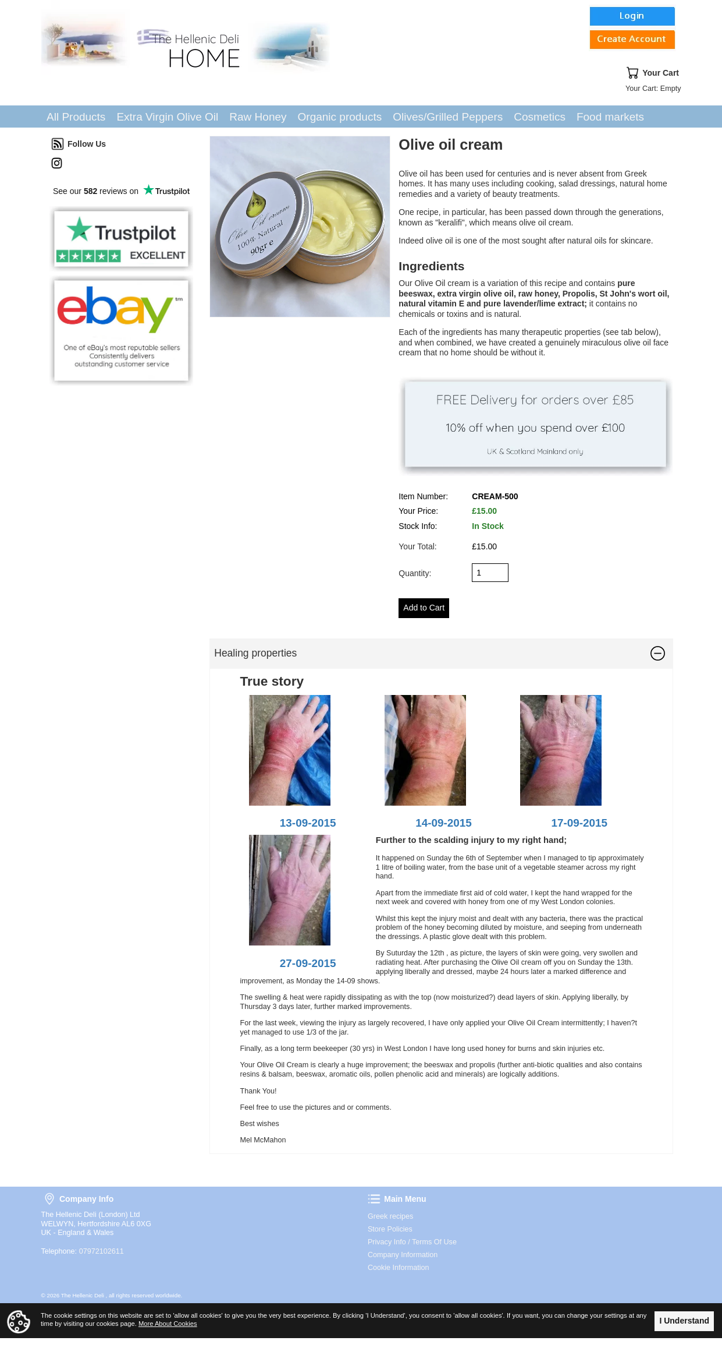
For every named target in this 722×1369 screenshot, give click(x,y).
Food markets (610, 117)
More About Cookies (167, 1323)
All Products (76, 117)
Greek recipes (390, 1216)
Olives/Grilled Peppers (448, 117)
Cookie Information (398, 1268)
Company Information (403, 1255)
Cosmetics (539, 117)
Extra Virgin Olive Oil (167, 117)
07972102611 (101, 1251)
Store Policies (390, 1229)
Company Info (49, 1199)
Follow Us (57, 144)
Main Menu (374, 1199)
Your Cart (632, 73)
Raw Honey (257, 117)
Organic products (340, 117)
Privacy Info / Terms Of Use (412, 1242)
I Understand (684, 1320)
